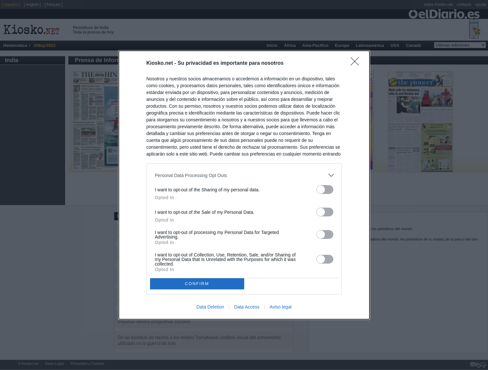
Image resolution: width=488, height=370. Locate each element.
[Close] (357, 63)
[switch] (324, 189)
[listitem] (244, 175)
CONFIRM (197, 283)
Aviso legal (280, 306)
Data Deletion (210, 306)
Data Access (246, 306)
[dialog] (244, 185)
